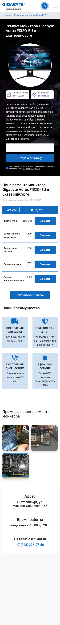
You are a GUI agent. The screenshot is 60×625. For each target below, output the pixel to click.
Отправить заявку (30, 158)
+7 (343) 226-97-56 (30, 545)
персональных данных (31, 169)
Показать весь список (30, 295)
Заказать (45, 220)
